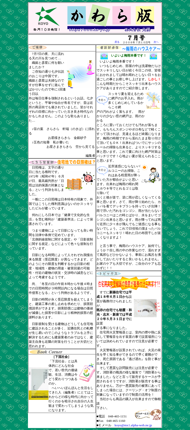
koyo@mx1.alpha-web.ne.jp (133, 425)
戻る (117, 42)
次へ (156, 42)
